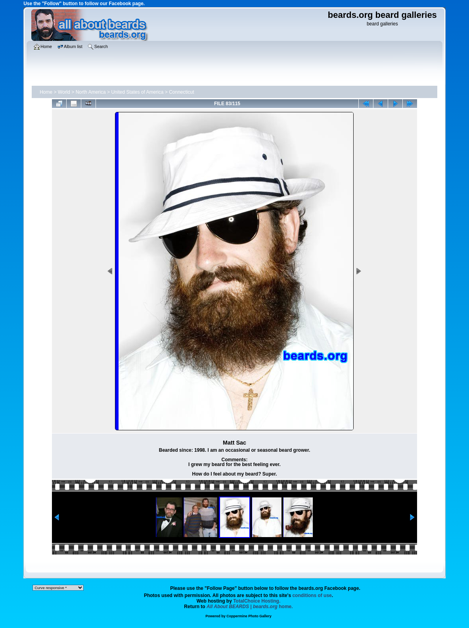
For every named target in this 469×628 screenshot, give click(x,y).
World (64, 92)
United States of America (137, 92)
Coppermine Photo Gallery (249, 616)
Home (46, 92)
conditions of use (311, 595)
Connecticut (181, 92)
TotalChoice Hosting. (256, 601)
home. (250, 606)
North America (91, 92)
